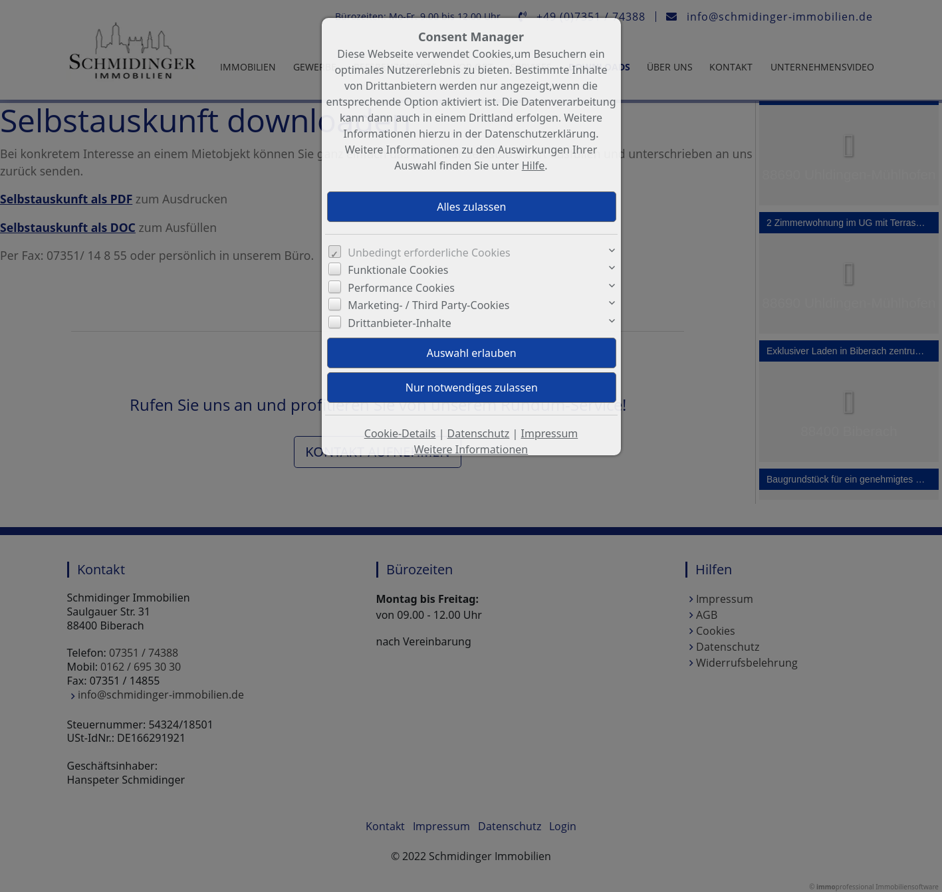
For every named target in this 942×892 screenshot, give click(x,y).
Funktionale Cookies (398, 270)
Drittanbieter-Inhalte (399, 323)
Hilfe (533, 165)
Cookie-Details (400, 433)
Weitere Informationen (471, 449)
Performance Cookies (401, 287)
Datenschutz (478, 433)
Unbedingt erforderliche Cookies (429, 252)
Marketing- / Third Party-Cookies (428, 305)
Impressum (549, 433)
